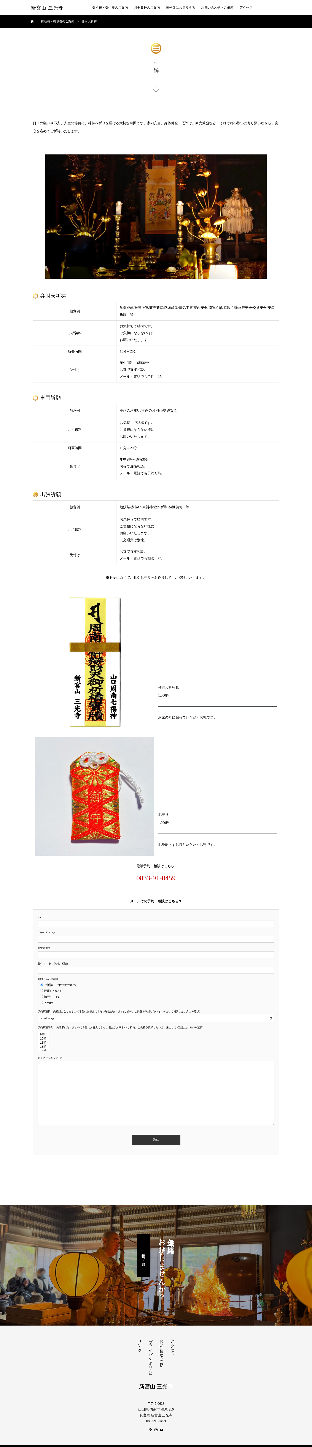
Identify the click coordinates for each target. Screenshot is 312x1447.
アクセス (246, 7)
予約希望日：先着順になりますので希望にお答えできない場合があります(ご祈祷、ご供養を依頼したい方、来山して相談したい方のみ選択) (119, 1008)
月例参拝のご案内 (147, 7)
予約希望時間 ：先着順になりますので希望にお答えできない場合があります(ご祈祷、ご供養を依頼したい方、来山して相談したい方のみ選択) (120, 1024)
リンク (140, 1340)
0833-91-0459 (155, 875)
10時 (43, 1036)
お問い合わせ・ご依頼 (217, 7)
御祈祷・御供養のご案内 (110, 7)
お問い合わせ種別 (48, 976)
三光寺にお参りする (180, 7)
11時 (43, 1040)
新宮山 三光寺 (47, 8)
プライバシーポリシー (150, 1352)
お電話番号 (44, 945)
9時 (43, 1032)
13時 (43, 1044)
